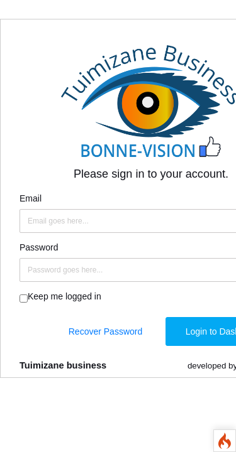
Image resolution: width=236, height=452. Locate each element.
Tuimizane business (63, 365)
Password (39, 247)
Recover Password (106, 331)
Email (31, 198)
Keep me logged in (64, 296)
